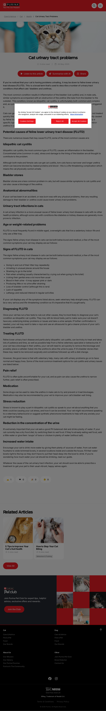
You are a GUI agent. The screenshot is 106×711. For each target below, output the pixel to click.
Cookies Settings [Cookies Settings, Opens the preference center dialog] (27, 121)
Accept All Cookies (79, 121)
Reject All (60, 121)
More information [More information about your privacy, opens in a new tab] (76, 114)
